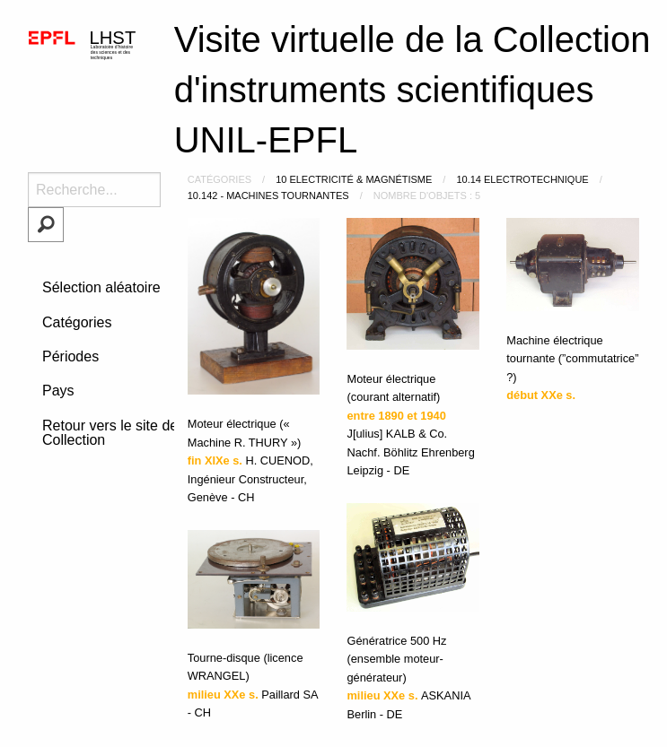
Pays (58, 390)
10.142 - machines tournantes (268, 195)
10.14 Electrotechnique (522, 179)
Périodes (70, 356)
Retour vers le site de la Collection (117, 432)
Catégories (76, 322)
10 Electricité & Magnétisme (354, 179)
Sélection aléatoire (101, 287)
